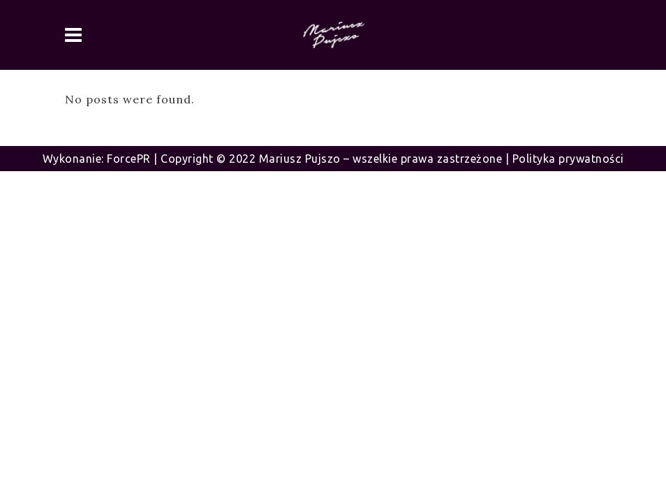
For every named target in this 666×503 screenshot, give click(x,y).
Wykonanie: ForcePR (97, 158)
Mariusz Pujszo (300, 158)
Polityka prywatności (568, 158)
